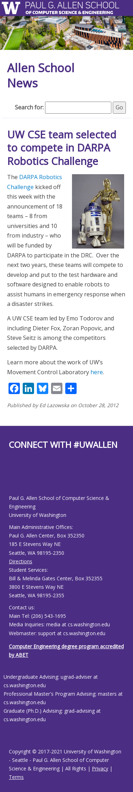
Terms (16, 777)
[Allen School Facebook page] (10, 477)
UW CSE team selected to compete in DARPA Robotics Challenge (61, 147)
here (96, 372)
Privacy (100, 768)
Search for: (29, 107)
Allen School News (40, 75)
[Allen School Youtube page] (14, 477)
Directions (20, 561)
